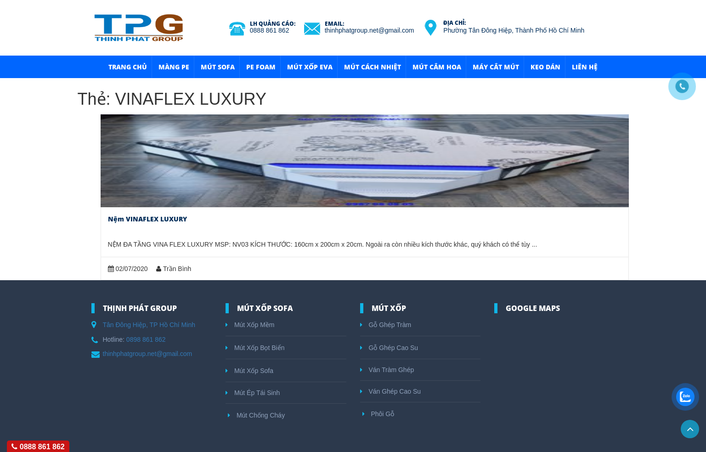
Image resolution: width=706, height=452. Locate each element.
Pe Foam (261, 66)
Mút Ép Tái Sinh (253, 392)
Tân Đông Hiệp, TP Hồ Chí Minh (149, 324)
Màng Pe (173, 66)
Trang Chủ (127, 66)
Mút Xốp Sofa (249, 370)
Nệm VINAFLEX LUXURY (147, 219)
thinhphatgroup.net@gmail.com (369, 30)
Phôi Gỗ (378, 414)
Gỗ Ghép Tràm (386, 324)
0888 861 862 (269, 30)
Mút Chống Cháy (256, 415)
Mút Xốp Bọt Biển (255, 347)
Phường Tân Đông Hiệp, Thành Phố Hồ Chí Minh (513, 30)
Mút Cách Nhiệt (372, 66)
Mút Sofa (218, 66)
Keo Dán (545, 66)
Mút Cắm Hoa (436, 66)
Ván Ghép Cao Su (390, 391)
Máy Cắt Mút (496, 66)
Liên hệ (585, 66)
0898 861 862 (146, 339)
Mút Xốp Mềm (250, 324)
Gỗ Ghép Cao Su (389, 347)
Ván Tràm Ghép (387, 369)
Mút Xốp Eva (310, 66)
